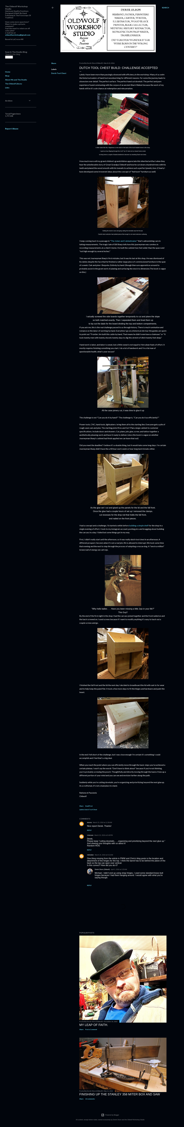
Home (7, 72)
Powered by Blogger (110, 1115)
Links (7, 88)
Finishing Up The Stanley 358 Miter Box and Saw (119, 1094)
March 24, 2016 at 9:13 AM (104, 855)
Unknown (90, 835)
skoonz (89, 822)
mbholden (90, 855)
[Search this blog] (15, 54)
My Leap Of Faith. (93, 1025)
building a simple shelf (139, 525)
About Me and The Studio (16, 80)
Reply (89, 830)
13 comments (90, 1099)
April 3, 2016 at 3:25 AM (119, 869)
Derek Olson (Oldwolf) (102, 869)
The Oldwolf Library (13, 84)
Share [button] (53, 63)
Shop (7, 76)
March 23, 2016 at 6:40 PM (103, 835)
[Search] (165, 8)
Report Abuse (11, 128)
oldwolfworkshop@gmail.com (17, 35)
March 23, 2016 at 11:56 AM (102, 822)
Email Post (89, 806)
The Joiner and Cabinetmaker (124, 241)
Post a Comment (91, 1029)
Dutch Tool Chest (58, 73)
